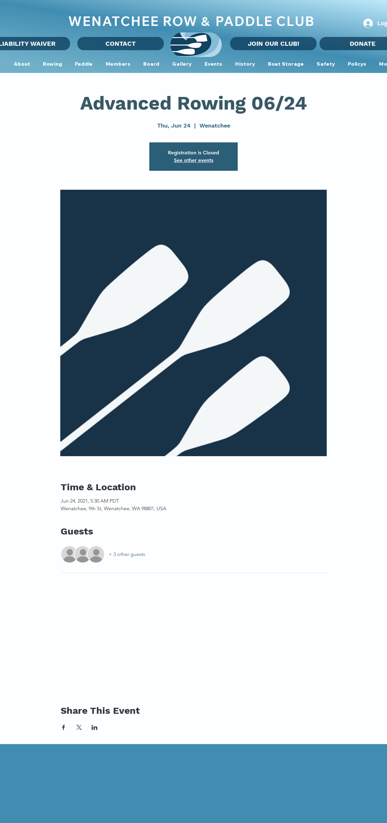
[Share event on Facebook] (64, 727)
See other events (193, 160)
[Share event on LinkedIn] (95, 727)
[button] (118, 64)
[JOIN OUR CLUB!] (273, 43)
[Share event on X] (79, 727)
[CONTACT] (120, 43)
